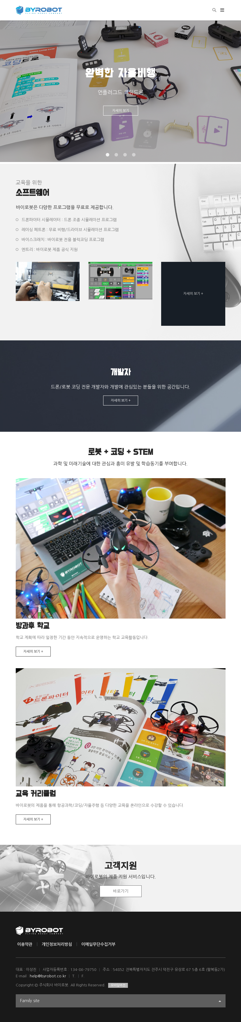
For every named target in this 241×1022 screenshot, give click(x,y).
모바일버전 (118, 985)
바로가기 (120, 891)
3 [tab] (125, 155)
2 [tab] (116, 155)
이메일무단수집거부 (98, 944)
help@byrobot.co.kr (48, 976)
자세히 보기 (120, 110)
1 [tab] (107, 155)
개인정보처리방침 (57, 944)
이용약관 (24, 944)
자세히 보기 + (193, 293)
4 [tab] (134, 155)
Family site (120, 1001)
